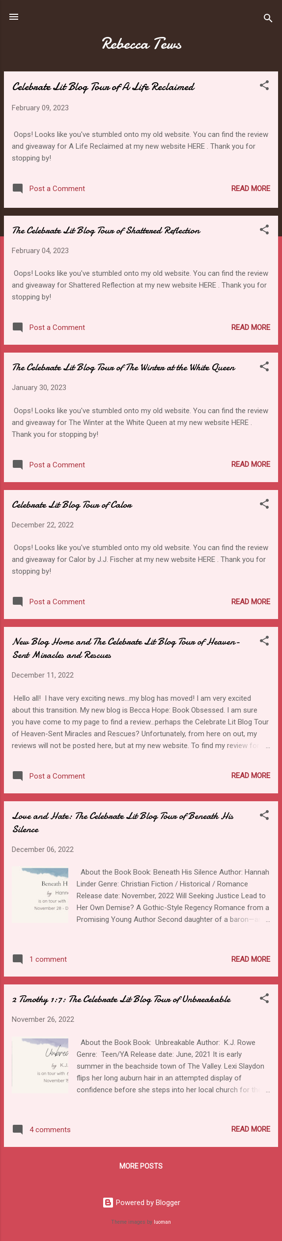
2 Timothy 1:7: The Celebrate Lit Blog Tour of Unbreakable (121, 999)
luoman (162, 1222)
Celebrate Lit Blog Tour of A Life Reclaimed (103, 86)
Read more (250, 188)
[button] (264, 87)
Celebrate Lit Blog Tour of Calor (71, 504)
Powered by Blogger (141, 1202)
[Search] (268, 20)
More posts (141, 1166)
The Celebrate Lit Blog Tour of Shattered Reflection (105, 230)
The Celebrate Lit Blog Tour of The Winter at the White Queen (123, 367)
